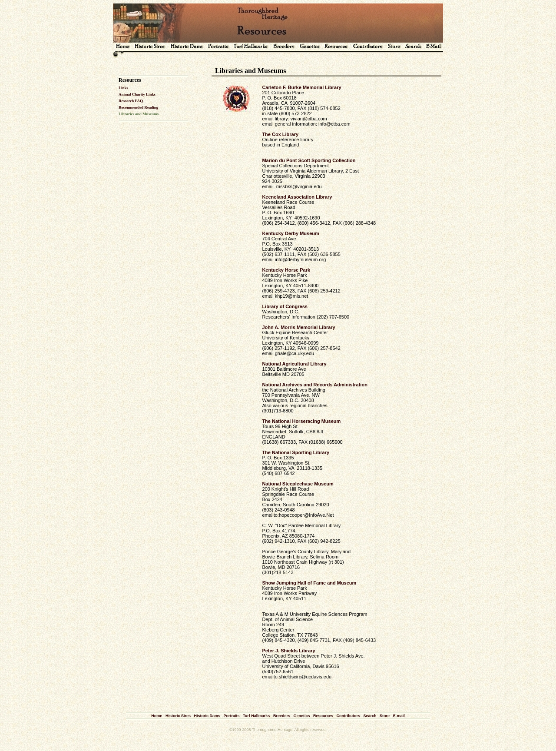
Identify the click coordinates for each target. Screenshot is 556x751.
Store (385, 716)
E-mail (399, 716)
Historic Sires (178, 716)
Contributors (349, 716)
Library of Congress (285, 306)
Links (123, 88)
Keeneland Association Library (297, 196)
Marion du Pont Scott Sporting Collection (308, 160)
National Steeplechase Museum (297, 483)
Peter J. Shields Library (288, 650)
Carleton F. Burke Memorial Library (301, 87)
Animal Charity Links (137, 94)
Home (156, 716)
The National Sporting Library (295, 452)
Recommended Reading (138, 107)
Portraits (231, 716)
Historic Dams (207, 716)
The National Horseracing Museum (301, 421)
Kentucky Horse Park (286, 269)
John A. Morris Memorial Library (298, 327)
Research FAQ (131, 101)
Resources (323, 716)
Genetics (301, 716)
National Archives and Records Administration (314, 384)
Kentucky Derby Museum (290, 233)
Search (370, 716)
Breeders (281, 716)
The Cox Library (280, 134)
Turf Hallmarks (256, 716)
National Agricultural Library (294, 363)
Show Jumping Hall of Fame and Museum (309, 582)
